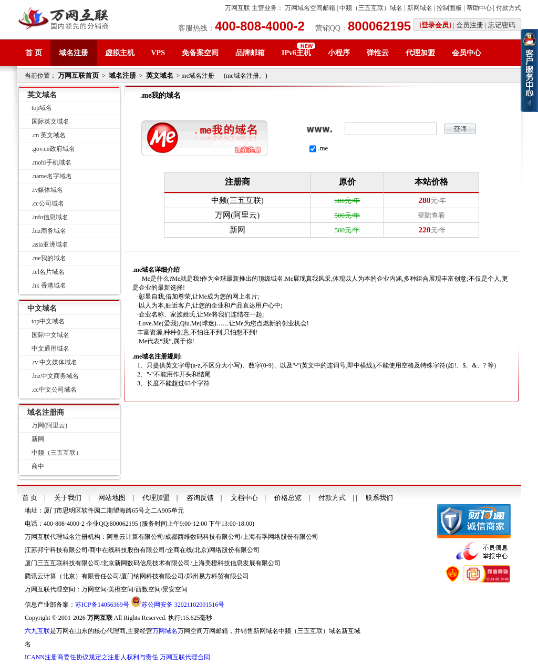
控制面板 (449, 8)
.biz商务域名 (49, 230)
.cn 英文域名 (49, 135)
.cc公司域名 (48, 203)
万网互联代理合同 (185, 657)
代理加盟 (420, 53)
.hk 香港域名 (49, 285)
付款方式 (508, 8)
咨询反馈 (200, 498)
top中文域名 (48, 321)
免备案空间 (200, 53)
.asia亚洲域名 (50, 244)
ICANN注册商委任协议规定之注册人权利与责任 (91, 657)
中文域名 (42, 308)
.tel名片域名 (48, 271)
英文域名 (159, 75)
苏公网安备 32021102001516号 (183, 604)
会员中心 (466, 53)
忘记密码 (501, 25)
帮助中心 (479, 8)
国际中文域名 (50, 335)
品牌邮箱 (250, 53)
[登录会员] (435, 25)
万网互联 (237, 8)
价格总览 (288, 498)
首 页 (33, 53)
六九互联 (37, 631)
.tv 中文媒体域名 (54, 362)
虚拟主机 (119, 53)
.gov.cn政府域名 (53, 148)
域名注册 (73, 53)
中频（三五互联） (57, 452)
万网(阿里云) (49, 425)
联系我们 (379, 498)
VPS (158, 53)
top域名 (42, 107)
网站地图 (112, 498)
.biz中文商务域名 (55, 376)
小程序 (339, 53)
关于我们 (67, 498)
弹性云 (378, 53)
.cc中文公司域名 (54, 389)
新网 (38, 439)
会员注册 (469, 25)
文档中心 (244, 498)
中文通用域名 (50, 348)
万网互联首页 (78, 75)
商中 (38, 466)
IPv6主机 (296, 53)
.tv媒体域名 (47, 189)
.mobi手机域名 (51, 162)
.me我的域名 (49, 258)
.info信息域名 (50, 217)
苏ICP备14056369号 (102, 604)
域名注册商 (45, 412)
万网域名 (165, 631)
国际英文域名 (50, 121)
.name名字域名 (52, 176)
